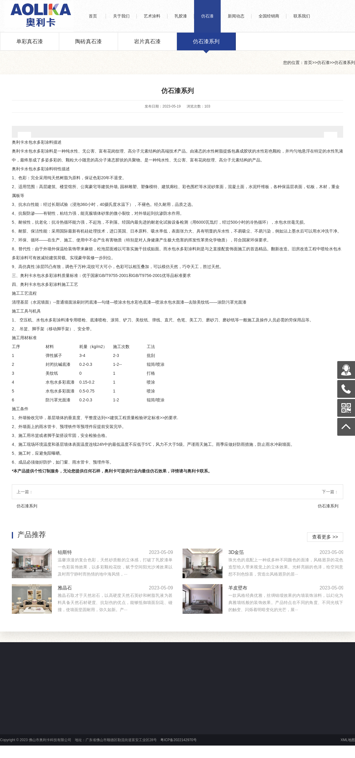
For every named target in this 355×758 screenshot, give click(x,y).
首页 (308, 62)
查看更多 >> (325, 536)
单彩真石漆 (29, 44)
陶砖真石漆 (88, 44)
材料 (50, 346)
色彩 (22, 177)
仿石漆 (323, 62)
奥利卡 (18, 142)
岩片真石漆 (147, 44)
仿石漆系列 (206, 44)
